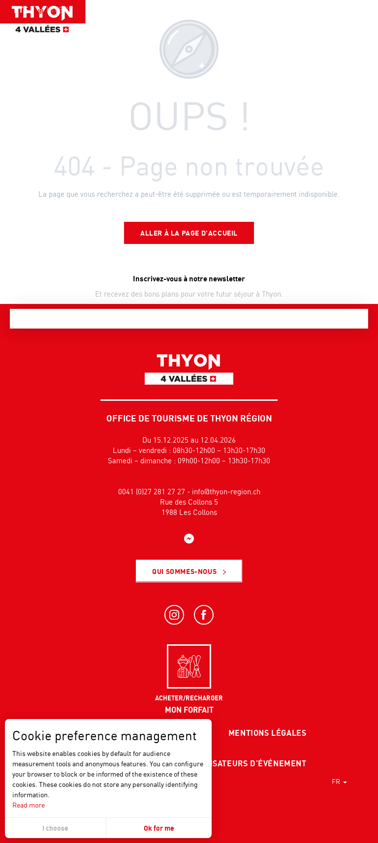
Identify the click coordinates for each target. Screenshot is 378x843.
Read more (28, 805)
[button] (348, 27)
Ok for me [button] (159, 828)
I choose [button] (55, 828)
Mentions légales (267, 733)
